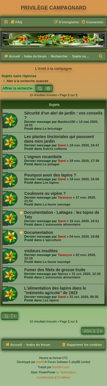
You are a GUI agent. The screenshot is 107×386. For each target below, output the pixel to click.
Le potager (51, 164)
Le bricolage (52, 128)
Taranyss (65, 197)
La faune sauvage (56, 204)
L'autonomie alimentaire (61, 224)
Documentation (38, 232)
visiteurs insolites (41, 251)
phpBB (40, 362)
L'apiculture (52, 240)
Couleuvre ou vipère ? (45, 193)
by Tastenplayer (66, 372)
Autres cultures (55, 148)
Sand (62, 145)
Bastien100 (66, 121)
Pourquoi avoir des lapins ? (50, 175)
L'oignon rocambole (43, 156)
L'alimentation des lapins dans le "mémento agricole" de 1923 (55, 290)
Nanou (63, 274)
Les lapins (51, 182)
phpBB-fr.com (61, 367)
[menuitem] (16, 22)
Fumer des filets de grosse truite (54, 269)
